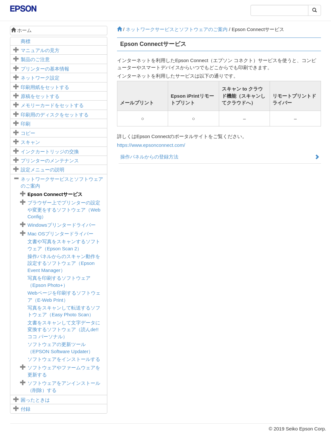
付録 (25, 409)
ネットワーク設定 (40, 78)
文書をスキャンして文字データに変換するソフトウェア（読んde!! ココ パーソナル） (63, 329)
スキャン (30, 142)
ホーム (21, 30)
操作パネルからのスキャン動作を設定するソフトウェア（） (63, 263)
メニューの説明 (42, 169)
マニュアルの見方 (40, 50)
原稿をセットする (40, 96)
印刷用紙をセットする (45, 87)
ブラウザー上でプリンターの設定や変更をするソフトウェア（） (64, 209)
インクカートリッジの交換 (50, 151)
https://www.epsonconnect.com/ (151, 145)
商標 (25, 41)
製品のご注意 (35, 59)
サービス (54, 194)
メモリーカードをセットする (52, 105)
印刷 (25, 123)
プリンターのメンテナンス (50, 160)
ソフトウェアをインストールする (63, 359)
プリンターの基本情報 (45, 68)
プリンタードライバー (61, 225)
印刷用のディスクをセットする (55, 114)
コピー (28, 133)
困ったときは (35, 400)
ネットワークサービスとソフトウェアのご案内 (177, 29)
